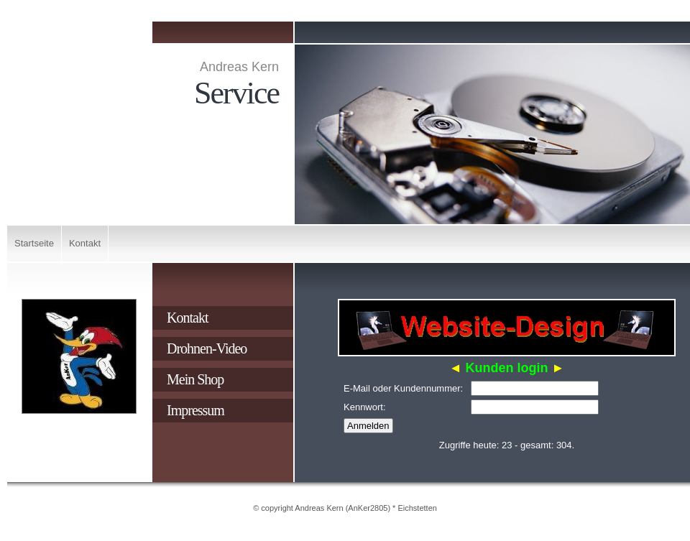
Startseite (34, 243)
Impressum (195, 410)
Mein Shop (195, 379)
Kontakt (85, 243)
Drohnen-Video (207, 348)
